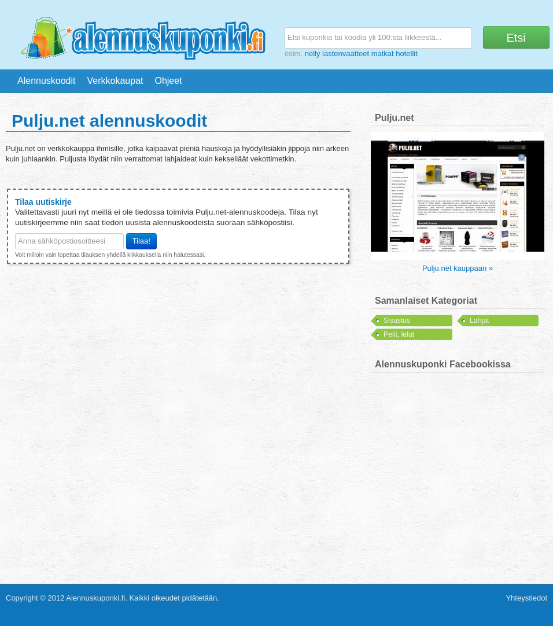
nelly (312, 53)
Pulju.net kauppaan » (457, 268)
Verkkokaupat (115, 81)
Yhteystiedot (526, 598)
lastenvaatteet (345, 53)
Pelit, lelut (399, 334)
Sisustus (397, 320)
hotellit (407, 53)
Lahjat (479, 320)
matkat (382, 53)
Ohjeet (168, 81)
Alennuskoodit (46, 81)
